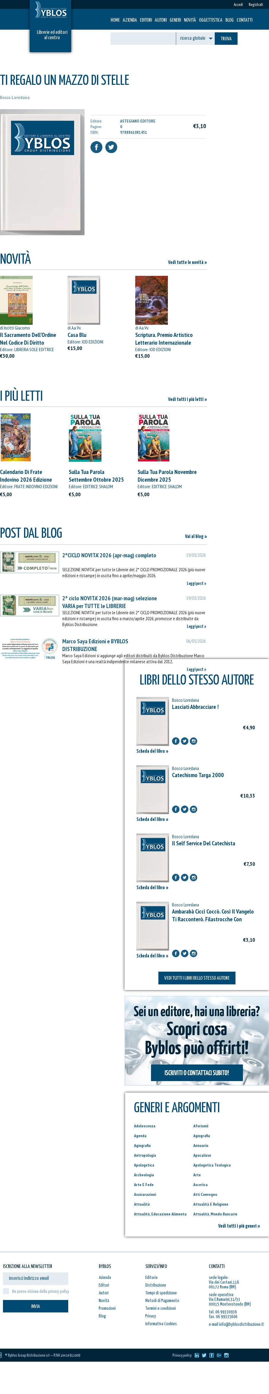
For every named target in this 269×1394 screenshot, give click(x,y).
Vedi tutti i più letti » (187, 399)
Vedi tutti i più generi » (239, 1226)
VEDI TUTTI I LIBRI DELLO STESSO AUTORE (197, 978)
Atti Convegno (205, 1194)
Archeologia (144, 1174)
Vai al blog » (196, 536)
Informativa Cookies (161, 1324)
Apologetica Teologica (212, 1165)
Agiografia (201, 1135)
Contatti (244, 20)
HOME (115, 20)
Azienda (130, 20)
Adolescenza (144, 1126)
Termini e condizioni (160, 1308)
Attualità (142, 1204)
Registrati (256, 5)
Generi (175, 20)
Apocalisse (202, 1155)
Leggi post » (196, 583)
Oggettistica (210, 20)
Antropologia (145, 1155)
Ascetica (200, 1184)
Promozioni (107, 1308)
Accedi (238, 5)
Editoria (151, 1277)
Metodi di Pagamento (162, 1300)
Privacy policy (182, 1356)
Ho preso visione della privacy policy (40, 1291)
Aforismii (200, 1126)
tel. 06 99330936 (223, 1312)
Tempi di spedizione (161, 1293)
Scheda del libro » (152, 751)
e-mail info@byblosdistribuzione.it (236, 1324)
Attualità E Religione (210, 1204)
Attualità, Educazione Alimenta (160, 1214)
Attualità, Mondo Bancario (215, 1214)
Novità (190, 20)
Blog (229, 20)
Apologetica (144, 1165)
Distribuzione (155, 1285)
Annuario (200, 1145)
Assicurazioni (145, 1194)
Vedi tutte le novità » (187, 262)
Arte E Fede (144, 1184)
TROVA (226, 39)
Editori (146, 20)
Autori (161, 20)
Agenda (140, 1135)
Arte (197, 1174)
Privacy (150, 1316)
